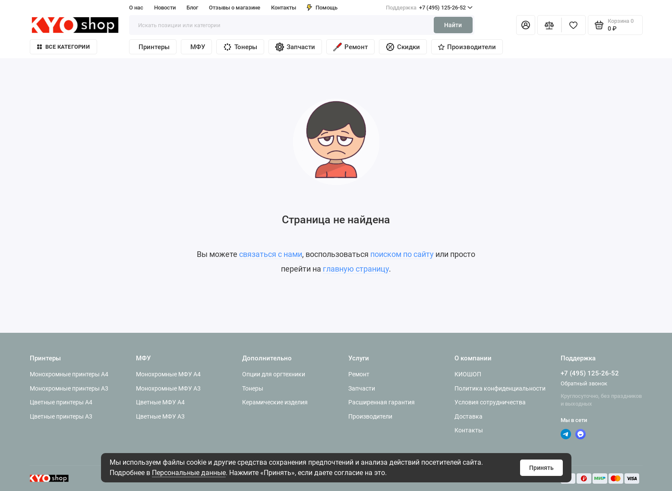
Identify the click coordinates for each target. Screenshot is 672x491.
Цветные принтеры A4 (61, 402)
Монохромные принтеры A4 (69, 374)
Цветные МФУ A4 (160, 402)
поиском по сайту (402, 254)
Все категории (63, 47)
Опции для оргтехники (273, 374)
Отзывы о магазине (234, 7)
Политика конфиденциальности (500, 388)
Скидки (403, 47)
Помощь (322, 7)
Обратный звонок (584, 383)
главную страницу (356, 268)
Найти (453, 25)
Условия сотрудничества (490, 402)
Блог (192, 7)
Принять (541, 467)
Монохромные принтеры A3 (69, 388)
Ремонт (350, 47)
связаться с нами (270, 254)
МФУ (197, 47)
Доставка (468, 416)
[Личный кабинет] (525, 25)
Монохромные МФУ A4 (168, 374)
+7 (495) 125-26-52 (429, 7)
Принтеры (154, 47)
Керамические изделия (275, 402)
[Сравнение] (549, 25)
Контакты (283, 7)
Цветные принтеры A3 (61, 416)
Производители (467, 47)
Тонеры (240, 47)
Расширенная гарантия (381, 402)
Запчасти (295, 47)
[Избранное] (573, 25)
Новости (165, 7)
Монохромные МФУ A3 (168, 388)
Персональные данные (189, 473)
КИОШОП (467, 374)
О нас (136, 7)
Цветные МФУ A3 (160, 416)
